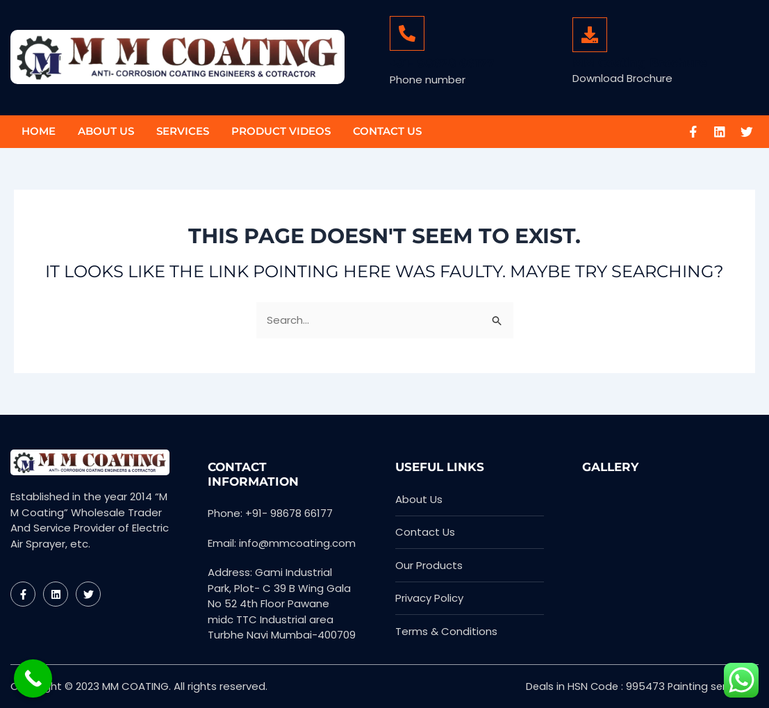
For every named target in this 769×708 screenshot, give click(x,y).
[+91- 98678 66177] (407, 33)
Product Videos (281, 131)
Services (182, 131)
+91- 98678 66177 (442, 63)
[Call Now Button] (33, 678)
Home (39, 131)
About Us (106, 131)
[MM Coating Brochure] (589, 34)
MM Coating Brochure (639, 62)
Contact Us (387, 131)
